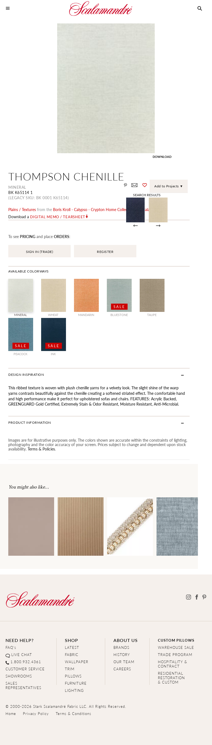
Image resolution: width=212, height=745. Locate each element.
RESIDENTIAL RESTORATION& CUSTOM (171, 678)
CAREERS (122, 669)
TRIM (70, 669)
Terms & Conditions (73, 713)
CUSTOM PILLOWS (176, 640)
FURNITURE (76, 683)
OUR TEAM (123, 662)
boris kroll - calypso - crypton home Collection (93, 209)
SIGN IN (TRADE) (39, 252)
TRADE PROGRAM (175, 654)
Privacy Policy (36, 713)
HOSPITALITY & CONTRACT (172, 664)
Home (11, 713)
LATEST (72, 647)
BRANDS (121, 647)
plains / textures (22, 209)
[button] (199, 8)
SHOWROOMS (19, 676)
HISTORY (121, 654)
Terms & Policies (41, 449)
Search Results (158, 194)
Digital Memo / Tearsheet (57, 217)
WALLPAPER (76, 662)
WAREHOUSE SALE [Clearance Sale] (176, 647)
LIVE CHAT (21, 654)
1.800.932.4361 (25, 662)
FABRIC (71, 654)
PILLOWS (73, 676)
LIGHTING (74, 690)
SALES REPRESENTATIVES (23, 685)
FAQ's (11, 647)
